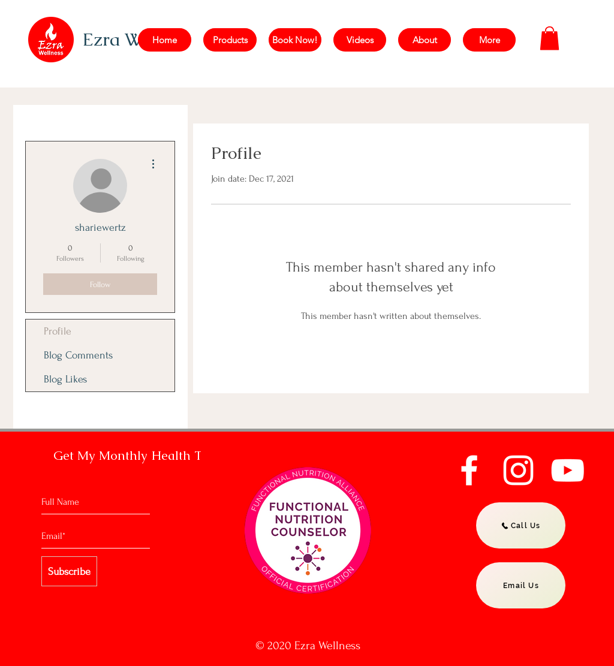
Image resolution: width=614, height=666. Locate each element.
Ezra (103, 39)
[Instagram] (518, 470)
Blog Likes (65, 379)
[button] (549, 38)
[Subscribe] (69, 571)
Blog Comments (78, 355)
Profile (57, 331)
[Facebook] (469, 470)
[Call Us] (520, 525)
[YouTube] (567, 470)
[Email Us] (520, 585)
